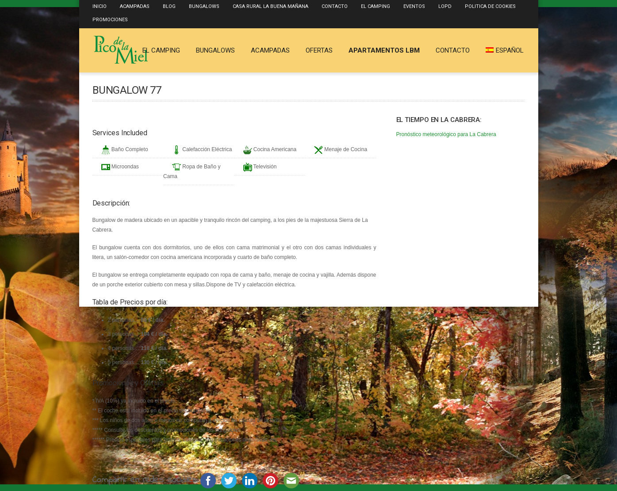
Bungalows (204, 6)
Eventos (414, 6)
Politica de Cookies (490, 6)
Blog (169, 6)
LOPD (445, 6)
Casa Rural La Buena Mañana (270, 6)
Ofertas (319, 50)
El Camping (375, 6)
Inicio (99, 6)
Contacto (335, 6)
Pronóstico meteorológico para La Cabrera (446, 134)
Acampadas (134, 6)
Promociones (110, 20)
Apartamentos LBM (384, 50)
